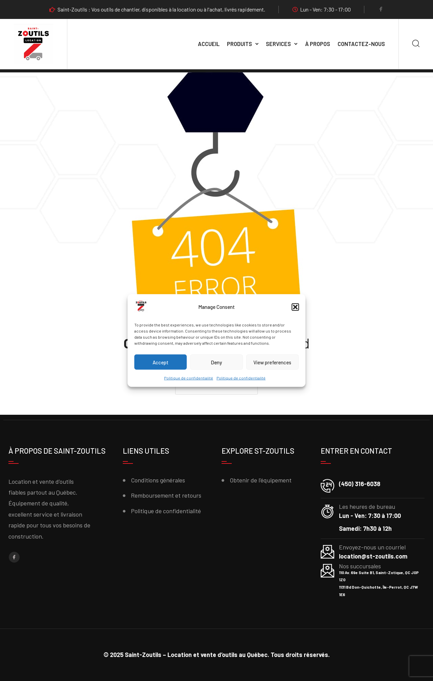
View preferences (272, 362)
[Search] (416, 44)
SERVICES (278, 44)
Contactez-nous (361, 44)
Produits (239, 44)
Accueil (209, 44)
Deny (216, 362)
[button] (295, 307)
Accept (160, 362)
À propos (317, 44)
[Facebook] (381, 10)
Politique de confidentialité (188, 378)
